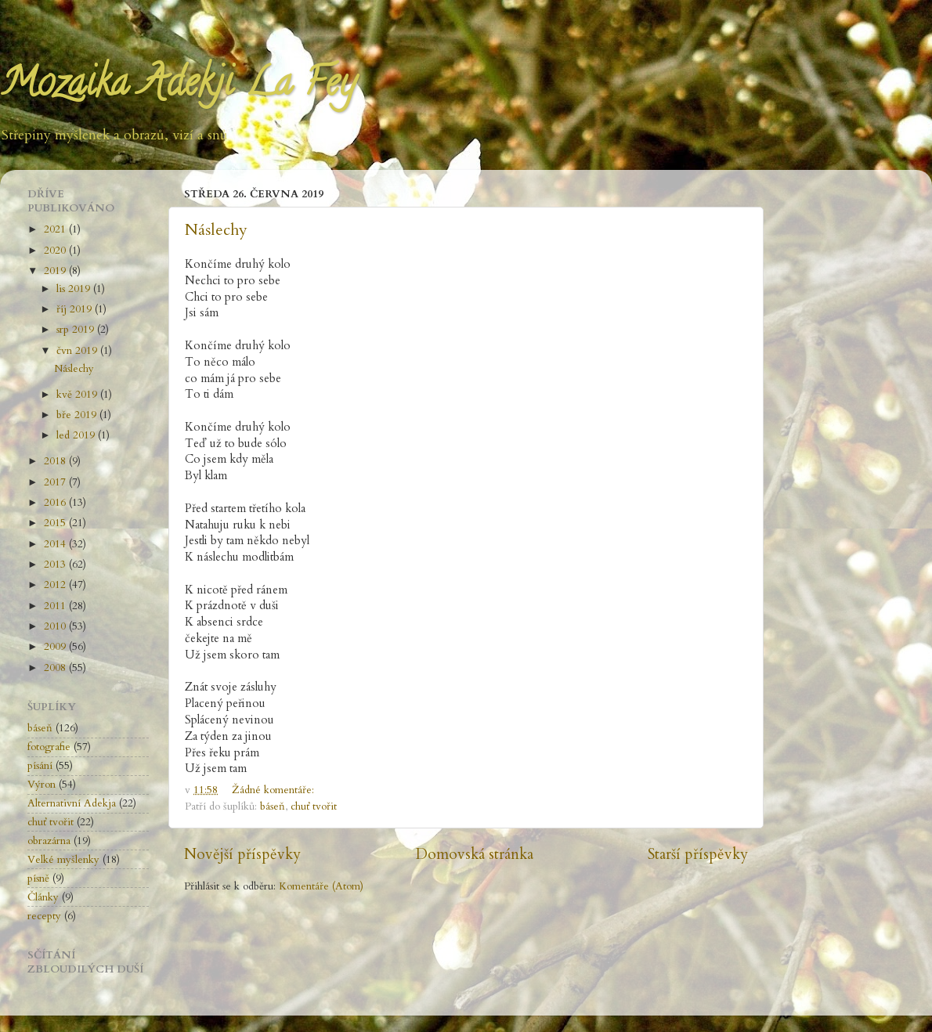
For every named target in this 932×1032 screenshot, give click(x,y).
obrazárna (48, 841)
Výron (41, 785)
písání (39, 766)
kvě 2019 (78, 395)
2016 (56, 503)
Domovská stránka (474, 854)
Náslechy (216, 229)
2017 (56, 482)
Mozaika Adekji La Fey (178, 86)
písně (38, 878)
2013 (56, 564)
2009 (56, 647)
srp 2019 (76, 330)
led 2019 (77, 435)
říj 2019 (75, 309)
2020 (56, 251)
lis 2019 (74, 289)
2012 (56, 585)
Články (43, 897)
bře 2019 (77, 415)
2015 (56, 523)
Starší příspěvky (698, 854)
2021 (56, 229)
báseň (272, 806)
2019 (56, 271)
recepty (44, 916)
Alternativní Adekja (71, 803)
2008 (56, 668)
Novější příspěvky (242, 854)
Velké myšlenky (63, 860)
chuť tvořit (314, 806)
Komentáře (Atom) (321, 886)
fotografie (48, 747)
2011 (56, 606)
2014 (56, 544)
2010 (56, 626)
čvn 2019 (78, 351)
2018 (56, 461)
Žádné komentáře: (274, 790)
